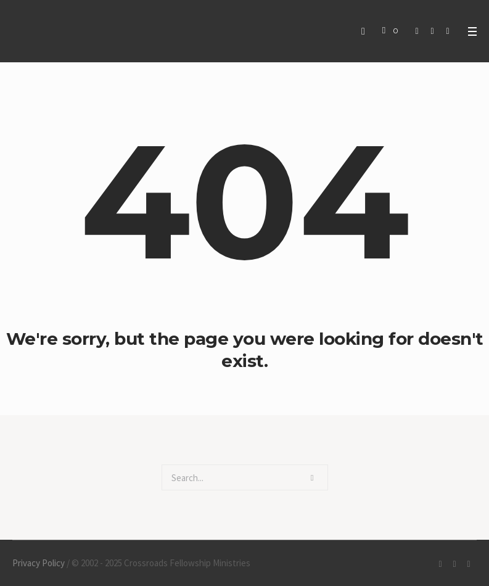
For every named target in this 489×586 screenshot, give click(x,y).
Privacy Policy (38, 563)
